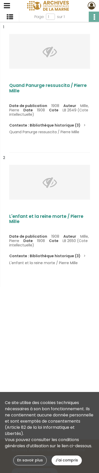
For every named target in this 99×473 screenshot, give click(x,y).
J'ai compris (66, 460)
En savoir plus (30, 460)
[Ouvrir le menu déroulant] (7, 6)
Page (39, 16)
